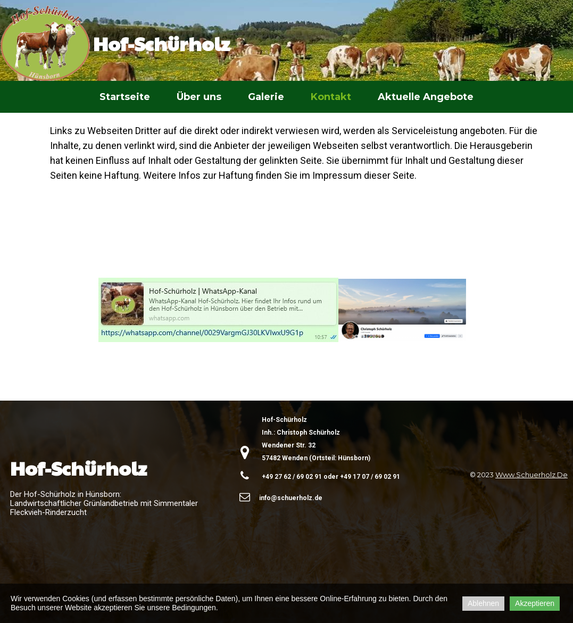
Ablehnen (483, 603)
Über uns (199, 97)
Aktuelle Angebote (426, 97)
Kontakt (331, 97)
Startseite (124, 97)
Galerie (266, 97)
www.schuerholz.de (531, 474)
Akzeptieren (534, 603)
